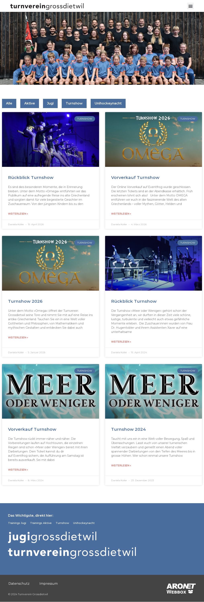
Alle (9, 103)
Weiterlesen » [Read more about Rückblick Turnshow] (18, 213)
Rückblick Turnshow (30, 177)
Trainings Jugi (17, 523)
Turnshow (74, 103)
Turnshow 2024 (128, 429)
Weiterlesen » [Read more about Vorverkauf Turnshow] (121, 213)
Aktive (29, 103)
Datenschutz (19, 583)
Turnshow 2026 (25, 301)
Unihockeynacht (108, 103)
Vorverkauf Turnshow (135, 177)
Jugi (50, 103)
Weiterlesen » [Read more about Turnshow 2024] (121, 465)
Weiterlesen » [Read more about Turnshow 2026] (18, 337)
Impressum (48, 583)
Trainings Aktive (41, 523)
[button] (190, 6)
